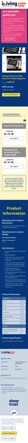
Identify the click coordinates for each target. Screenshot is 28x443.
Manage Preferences (9, 433)
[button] (4, 63)
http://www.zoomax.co (9, 237)
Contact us (4, 369)
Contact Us (23, 378)
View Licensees (9, 39)
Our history (4, 366)
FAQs (16, 366)
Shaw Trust (4, 362)
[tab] (11, 113)
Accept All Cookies (8, 438)
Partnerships (18, 369)
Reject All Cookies (8, 428)
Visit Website (14, 138)
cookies (7, 419)
